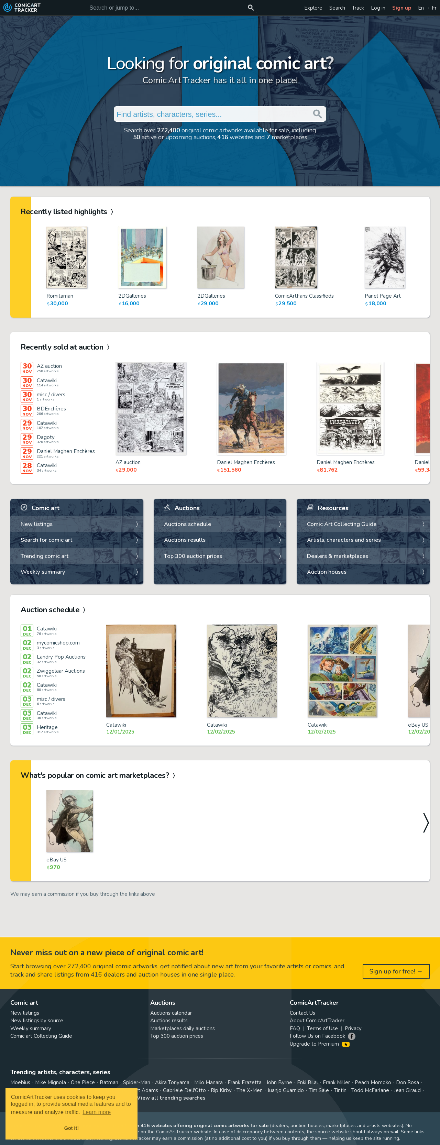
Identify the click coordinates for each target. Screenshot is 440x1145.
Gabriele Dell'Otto (184, 1090)
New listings (37, 524)
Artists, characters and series (344, 540)
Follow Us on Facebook (317, 1036)
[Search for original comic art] (172, 7)
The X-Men (249, 1090)
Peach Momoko (373, 1082)
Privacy (353, 1028)
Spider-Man (136, 1082)
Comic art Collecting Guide (41, 1036)
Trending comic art (44, 556)
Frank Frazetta (245, 1082)
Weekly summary (43, 572)
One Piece (83, 1082)
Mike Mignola (50, 1082)
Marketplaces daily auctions (182, 1028)
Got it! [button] (71, 1128)
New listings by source (36, 1020)
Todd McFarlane (370, 1090)
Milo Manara (208, 1082)
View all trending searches (171, 1097)
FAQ (295, 1028)
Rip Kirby (221, 1090)
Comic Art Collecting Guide (341, 524)
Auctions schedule (187, 524)
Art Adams (145, 1090)
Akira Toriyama (172, 1082)
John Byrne (279, 1082)
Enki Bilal (307, 1082)
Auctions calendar (171, 1013)
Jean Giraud (407, 1090)
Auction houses (326, 572)
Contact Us (302, 1013)
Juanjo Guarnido (285, 1090)
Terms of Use (322, 1028)
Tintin (340, 1090)
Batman (109, 1082)
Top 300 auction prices (193, 556)
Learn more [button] (96, 1112)
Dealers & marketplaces (337, 556)
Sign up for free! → (396, 971)
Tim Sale (319, 1090)
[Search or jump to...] (250, 8)
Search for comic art (46, 540)
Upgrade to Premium (319, 1044)
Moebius (20, 1082)
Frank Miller (336, 1082)
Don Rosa (407, 1082)
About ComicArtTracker (317, 1020)
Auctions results (185, 540)
